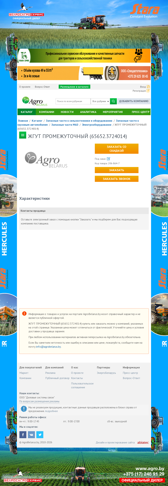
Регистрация (139, 90)
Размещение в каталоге (74, 86)
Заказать (116, 170)
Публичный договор (57, 378)
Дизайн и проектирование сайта (115, 442)
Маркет (23, 372)
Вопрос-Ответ (42, 86)
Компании (46, 112)
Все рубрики (101, 101)
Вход (143, 86)
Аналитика (88, 112)
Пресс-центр (140, 112)
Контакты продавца (33, 210)
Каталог (26, 112)
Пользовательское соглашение (82, 385)
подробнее (51, 411)
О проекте (24, 86)
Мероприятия (113, 112)
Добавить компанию (133, 101)
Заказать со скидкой (116, 149)
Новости (67, 112)
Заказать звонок (116, 179)
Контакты (77, 378)
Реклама (50, 372)
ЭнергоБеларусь (106, 372)
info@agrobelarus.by (48, 346)
